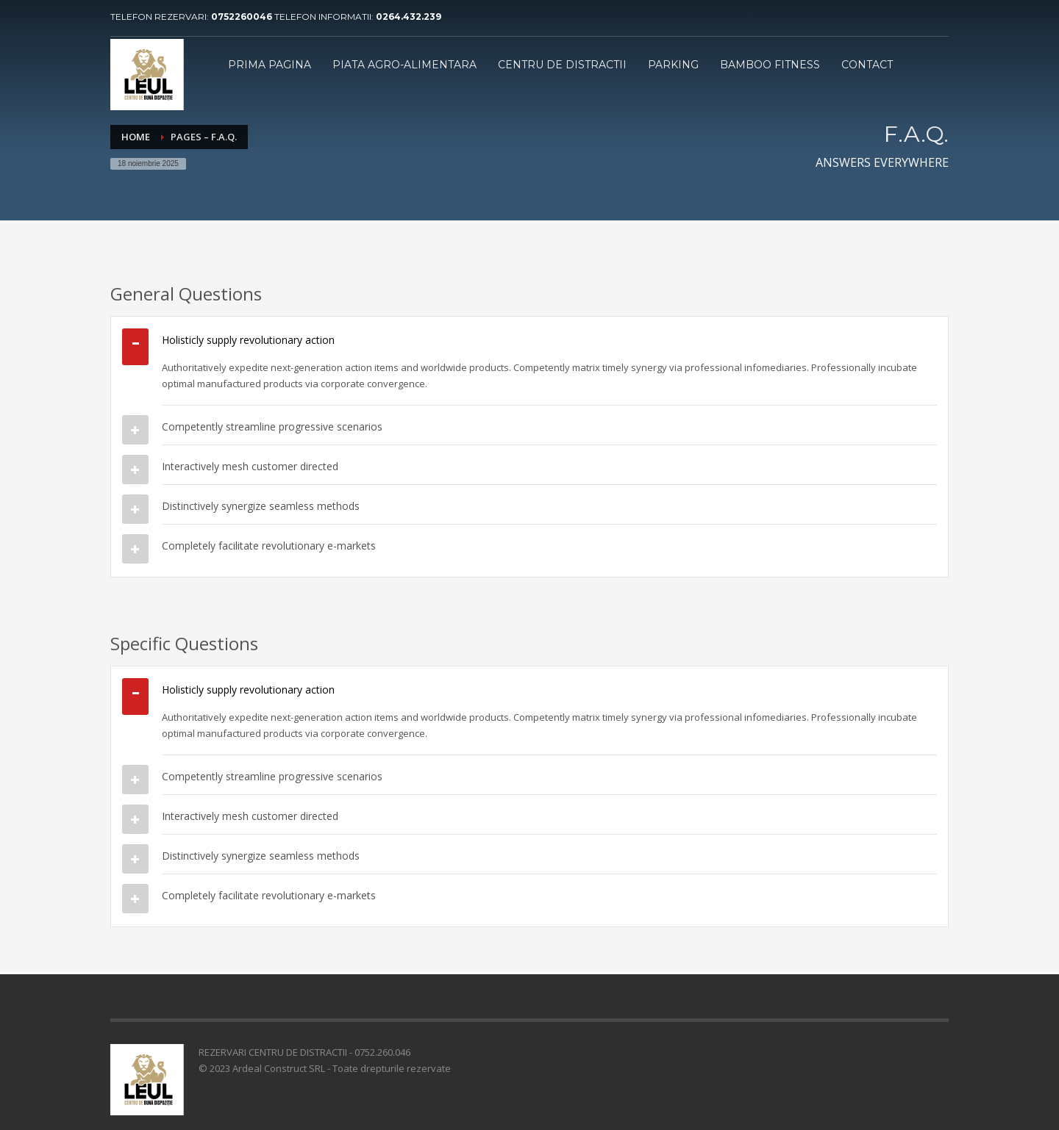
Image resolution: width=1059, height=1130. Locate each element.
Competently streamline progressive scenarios (272, 426)
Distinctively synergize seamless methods (261, 506)
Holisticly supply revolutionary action (248, 340)
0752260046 (242, 16)
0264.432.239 (408, 16)
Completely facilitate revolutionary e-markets (269, 546)
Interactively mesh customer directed (250, 466)
